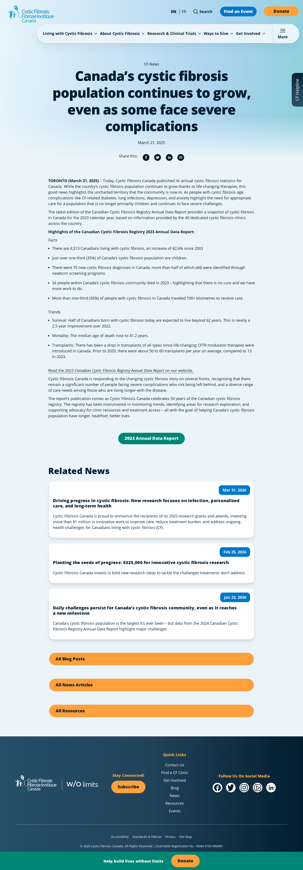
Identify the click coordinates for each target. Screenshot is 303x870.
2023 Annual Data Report (151, 438)
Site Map (185, 837)
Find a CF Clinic (174, 772)
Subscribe (128, 787)
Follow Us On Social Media (244, 776)
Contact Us (174, 764)
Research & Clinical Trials (174, 33)
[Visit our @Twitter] (231, 787)
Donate (281, 11)
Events (175, 810)
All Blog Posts (70, 659)
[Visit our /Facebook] (217, 787)
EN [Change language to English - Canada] (173, 11)
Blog (175, 787)
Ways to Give (219, 33)
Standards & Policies (147, 837)
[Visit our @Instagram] (244, 787)
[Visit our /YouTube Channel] (257, 787)
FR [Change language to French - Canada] (184, 11)
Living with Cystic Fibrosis (70, 33)
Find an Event (238, 11)
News (175, 795)
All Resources (70, 711)
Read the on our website (121, 370)
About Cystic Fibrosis (122, 33)
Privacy (170, 837)
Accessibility (120, 837)
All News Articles (74, 685)
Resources (174, 803)
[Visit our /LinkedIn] (271, 787)
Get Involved (251, 33)
